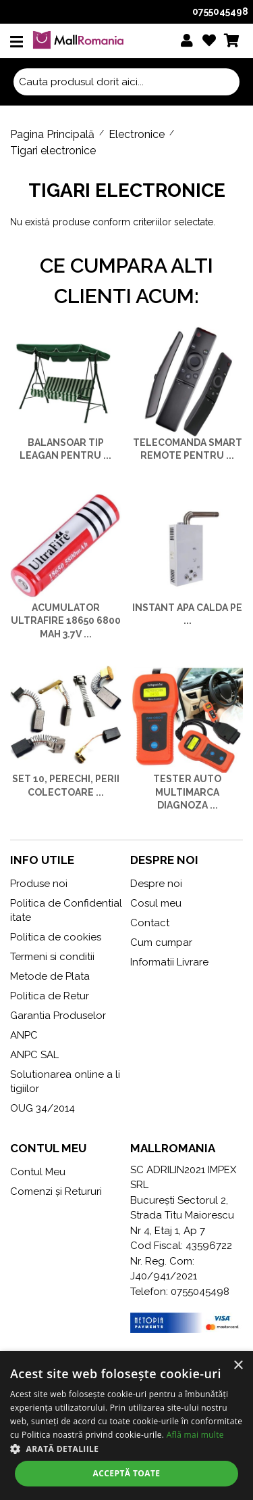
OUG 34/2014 (42, 1108)
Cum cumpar (161, 942)
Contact (149, 923)
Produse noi (38, 884)
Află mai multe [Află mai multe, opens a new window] (195, 1434)
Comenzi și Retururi (56, 1191)
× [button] (238, 1366)
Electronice (137, 134)
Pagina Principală (52, 134)
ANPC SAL (34, 1055)
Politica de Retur (49, 996)
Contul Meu (37, 1172)
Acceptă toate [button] (127, 1473)
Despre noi (156, 884)
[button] (126, 1448)
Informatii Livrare (169, 962)
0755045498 (220, 11)
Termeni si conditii (52, 957)
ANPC (24, 1035)
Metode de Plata (50, 976)
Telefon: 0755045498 (179, 1292)
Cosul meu (155, 903)
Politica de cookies (55, 937)
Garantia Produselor (58, 1015)
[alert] (126, 1425)
